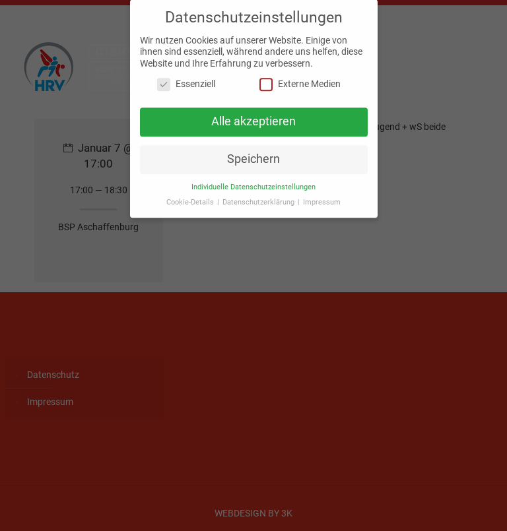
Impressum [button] (322, 196)
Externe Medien (300, 79)
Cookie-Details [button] (191, 196)
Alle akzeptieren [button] (253, 116)
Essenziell (186, 79)
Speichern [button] (253, 153)
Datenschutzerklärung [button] (259, 196)
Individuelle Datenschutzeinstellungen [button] (253, 181)
